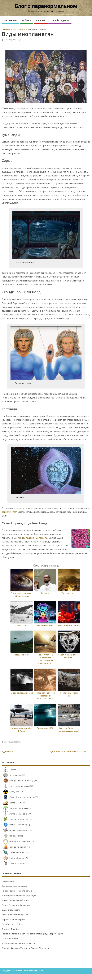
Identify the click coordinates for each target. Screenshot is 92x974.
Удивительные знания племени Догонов (68, 751)
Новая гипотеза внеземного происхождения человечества (45, 659)
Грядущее (10, 791)
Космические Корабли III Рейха (21, 729)
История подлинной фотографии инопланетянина (45, 695)
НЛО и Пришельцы (12, 40)
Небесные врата (45, 625)
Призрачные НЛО (45, 728)
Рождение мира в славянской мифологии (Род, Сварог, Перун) (32, 933)
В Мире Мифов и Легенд (17, 780)
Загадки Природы (14, 808)
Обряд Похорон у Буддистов (16, 905)
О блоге (26, 20)
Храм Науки (11, 863)
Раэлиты (45, 593)
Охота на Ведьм (10, 938)
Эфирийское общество (69, 625)
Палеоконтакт (69, 593)
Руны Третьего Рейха (12, 924)
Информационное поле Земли (17, 890)
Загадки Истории (14, 802)
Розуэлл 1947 (22, 625)
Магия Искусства (14, 824)
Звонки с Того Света (12, 929)
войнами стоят (9, 511)
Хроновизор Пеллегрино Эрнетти (18, 943)
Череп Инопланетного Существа (68, 656)
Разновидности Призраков (15, 914)
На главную (10, 20)
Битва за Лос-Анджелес (22, 692)
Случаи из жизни (14, 847)
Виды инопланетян (11, 909)
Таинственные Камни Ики (69, 694)
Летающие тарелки (12, 742)
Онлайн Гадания (60, 20)
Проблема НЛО (21, 654)
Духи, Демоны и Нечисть (18, 797)
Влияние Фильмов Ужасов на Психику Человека (25, 948)
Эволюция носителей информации (19, 895)
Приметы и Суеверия (16, 841)
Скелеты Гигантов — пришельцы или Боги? (68, 729)
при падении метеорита (34, 537)
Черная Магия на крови (13, 919)
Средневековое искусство (14, 886)
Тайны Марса (8, 881)
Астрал (9, 769)
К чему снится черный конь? (16, 900)
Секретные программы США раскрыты (21, 594)
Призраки (10, 835)
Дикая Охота (8, 751)
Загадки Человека (14, 813)
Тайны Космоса (13, 852)
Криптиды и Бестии (15, 819)
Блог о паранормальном (46, 6)
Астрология (11, 775)
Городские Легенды (15, 786)
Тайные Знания (13, 858)
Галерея (40, 20)
